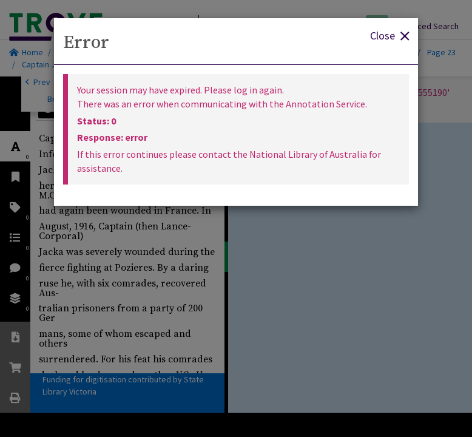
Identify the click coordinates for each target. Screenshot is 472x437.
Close (389, 35)
